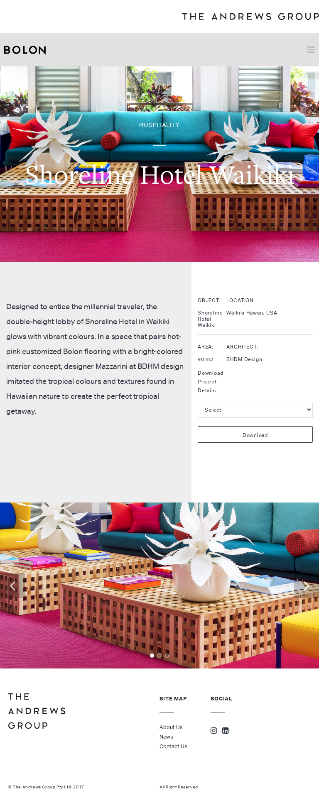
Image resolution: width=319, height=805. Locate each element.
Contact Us (173, 746)
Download (255, 435)
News (166, 737)
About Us (171, 727)
